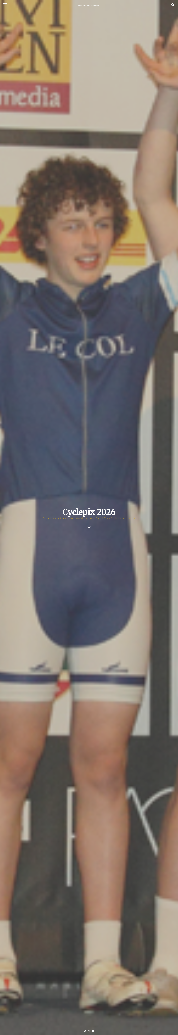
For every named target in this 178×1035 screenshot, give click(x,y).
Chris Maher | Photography (89, 5)
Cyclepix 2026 (89, 512)
